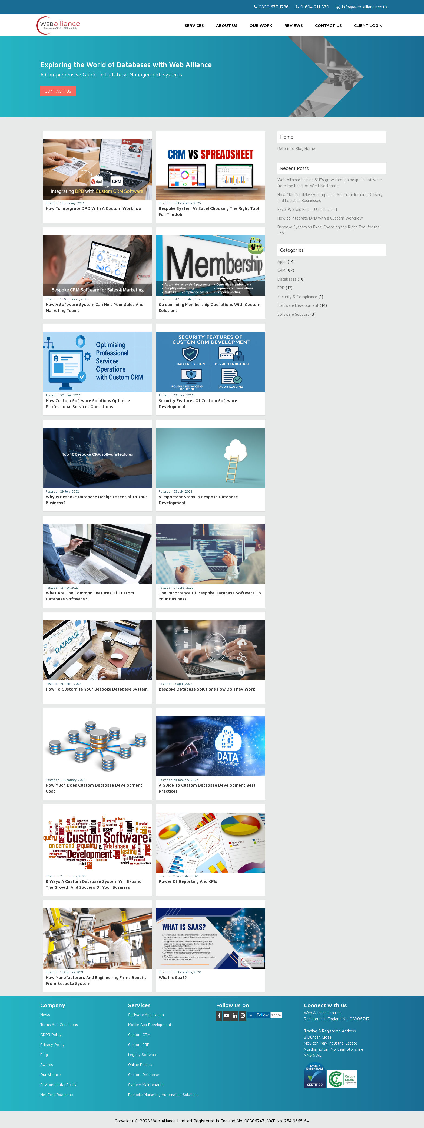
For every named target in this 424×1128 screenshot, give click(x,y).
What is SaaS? (173, 977)
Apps (281, 261)
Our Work (261, 25)
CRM (281, 270)
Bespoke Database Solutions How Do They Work (207, 689)
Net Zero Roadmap (56, 1094)
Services (194, 25)
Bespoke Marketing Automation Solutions (163, 1094)
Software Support (293, 314)
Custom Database (143, 1074)
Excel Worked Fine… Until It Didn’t (307, 209)
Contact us (328, 25)
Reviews (293, 25)
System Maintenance (146, 1084)
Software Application (146, 1014)
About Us (226, 25)
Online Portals (140, 1064)
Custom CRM (139, 1034)
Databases (286, 279)
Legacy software (142, 1054)
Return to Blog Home (296, 148)
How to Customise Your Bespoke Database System (97, 689)
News (45, 1014)
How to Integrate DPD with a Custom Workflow (94, 208)
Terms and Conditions (59, 1024)
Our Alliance (50, 1074)
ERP (280, 287)
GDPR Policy (51, 1034)
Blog (44, 1054)
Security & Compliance (297, 296)
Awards (46, 1064)
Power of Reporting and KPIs (188, 881)
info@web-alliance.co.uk (362, 6)
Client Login (368, 25)
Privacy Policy (52, 1044)
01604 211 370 (312, 6)
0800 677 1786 (271, 6)
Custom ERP (139, 1044)
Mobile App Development (149, 1024)
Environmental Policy (58, 1084)
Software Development (298, 305)
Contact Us (58, 91)
